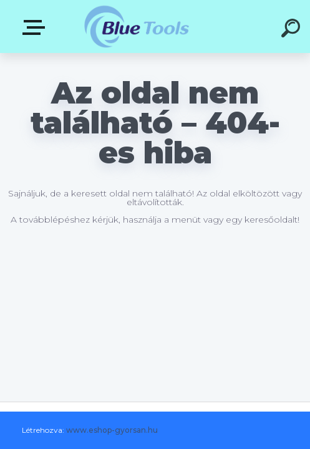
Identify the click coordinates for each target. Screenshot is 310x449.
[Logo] (136, 26)
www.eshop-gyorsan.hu (112, 430)
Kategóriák (36, 27)
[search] (292, 30)
